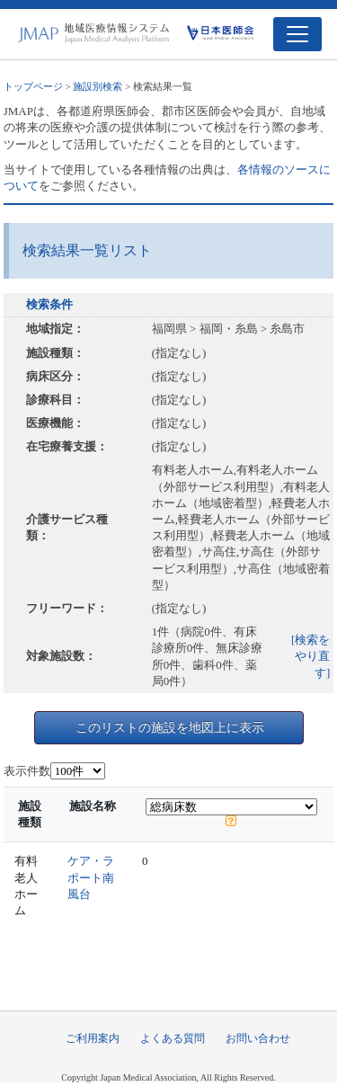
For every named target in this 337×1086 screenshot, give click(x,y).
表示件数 (27, 771)
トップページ (33, 86)
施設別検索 (97, 86)
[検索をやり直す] (310, 656)
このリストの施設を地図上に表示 (169, 727)
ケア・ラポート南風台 (90, 877)
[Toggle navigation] (297, 34)
